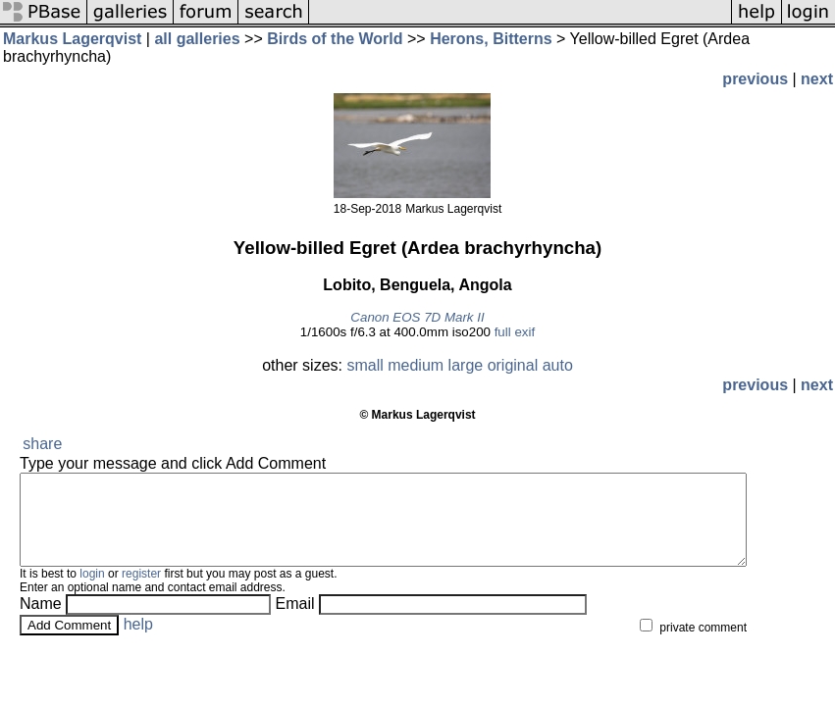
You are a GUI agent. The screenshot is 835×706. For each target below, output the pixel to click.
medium (416, 365)
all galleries (196, 38)
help (138, 641)
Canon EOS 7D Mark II (417, 317)
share (42, 443)
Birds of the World (334, 38)
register (141, 591)
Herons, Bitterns (490, 38)
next (817, 79)
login (91, 591)
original (513, 365)
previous (755, 79)
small (364, 365)
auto (558, 365)
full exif (515, 332)
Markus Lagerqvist (72, 38)
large (466, 365)
